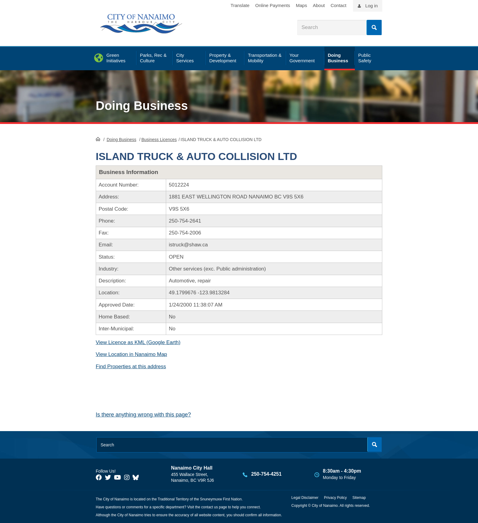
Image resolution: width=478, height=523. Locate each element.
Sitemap (359, 498)
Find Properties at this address (131, 366)
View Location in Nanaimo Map (131, 354)
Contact (338, 5)
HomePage (98, 139)
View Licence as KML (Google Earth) (138, 342)
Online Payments (272, 5)
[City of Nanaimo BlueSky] (137, 477)
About (319, 5)
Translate (239, 5)
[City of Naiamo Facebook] (99, 477)
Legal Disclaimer (305, 498)
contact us (209, 507)
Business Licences (159, 139)
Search (374, 27)
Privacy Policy (335, 498)
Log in (371, 5)
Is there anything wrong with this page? (143, 415)
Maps (301, 5)
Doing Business (142, 105)
